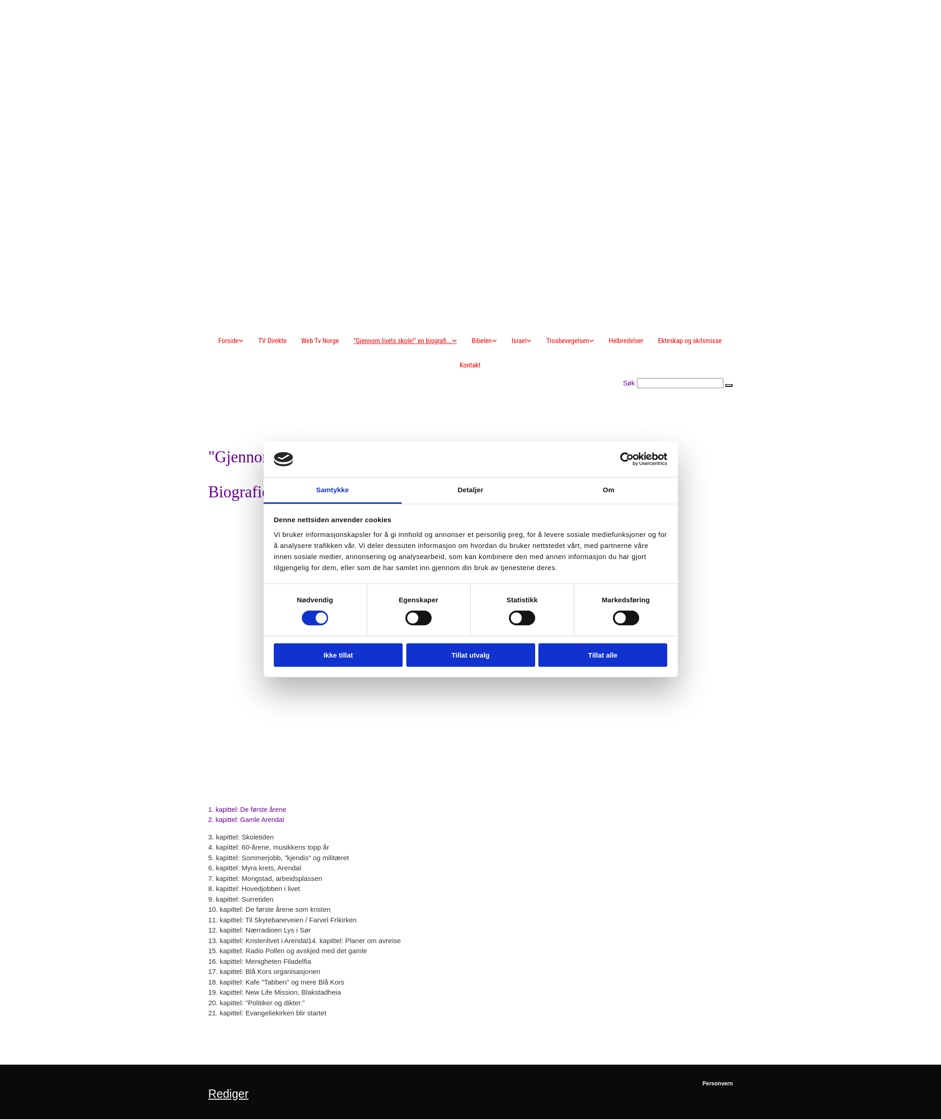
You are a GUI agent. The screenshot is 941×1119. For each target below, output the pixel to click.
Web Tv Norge (320, 341)
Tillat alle (603, 655)
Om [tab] (608, 490)
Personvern (717, 1083)
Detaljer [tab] (471, 490)
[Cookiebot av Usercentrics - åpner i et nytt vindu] (627, 459)
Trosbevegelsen (567, 341)
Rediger (228, 1093)
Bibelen (482, 341)
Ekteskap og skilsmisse (690, 341)
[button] (729, 385)
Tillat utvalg (470, 655)
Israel (519, 341)
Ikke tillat (338, 655)
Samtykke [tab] (332, 490)
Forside (228, 341)
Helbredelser (626, 341)
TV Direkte (272, 341)
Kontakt (470, 365)
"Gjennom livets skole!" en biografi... (402, 341)
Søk (629, 383)
